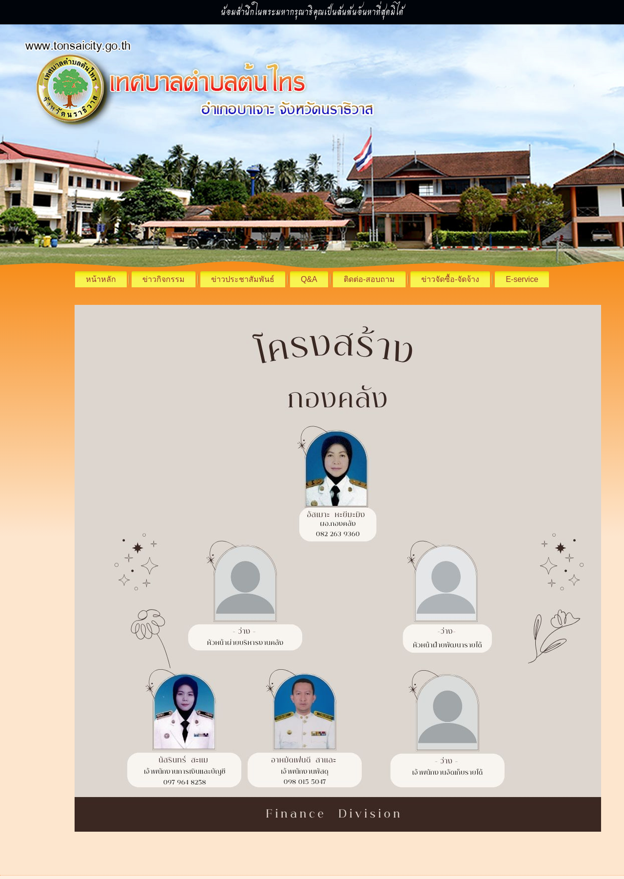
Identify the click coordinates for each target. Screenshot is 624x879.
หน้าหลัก (101, 279)
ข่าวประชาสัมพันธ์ (242, 279)
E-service (522, 279)
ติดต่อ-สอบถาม (369, 279)
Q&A (309, 279)
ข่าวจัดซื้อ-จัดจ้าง (450, 279)
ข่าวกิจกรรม (163, 279)
